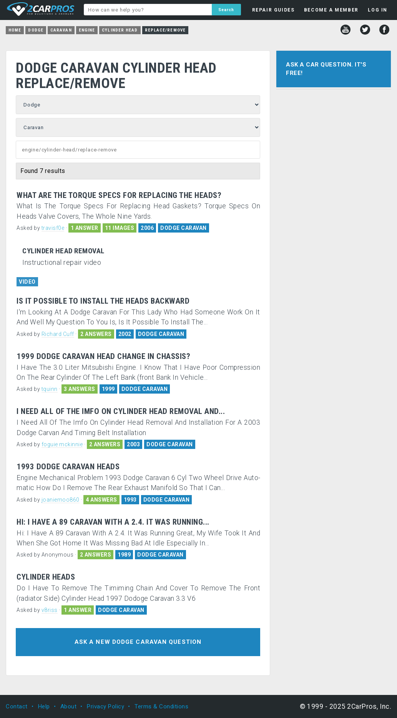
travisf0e (53, 228)
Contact (17, 706)
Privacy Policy (105, 706)
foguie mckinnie (62, 444)
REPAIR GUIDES (273, 10)
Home (14, 30)
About (68, 706)
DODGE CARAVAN (183, 228)
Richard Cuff (58, 334)
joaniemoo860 (61, 500)
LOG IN (377, 10)
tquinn (50, 389)
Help (44, 706)
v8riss (50, 610)
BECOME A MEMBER (331, 10)
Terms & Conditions (161, 706)
